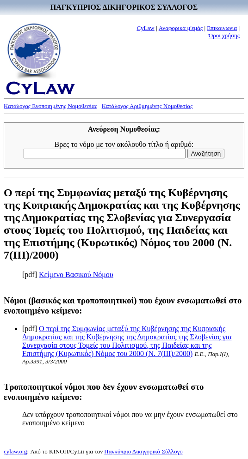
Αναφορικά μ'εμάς (181, 27)
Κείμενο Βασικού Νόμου (76, 274)
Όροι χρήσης (224, 35)
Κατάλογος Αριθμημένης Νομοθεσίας (147, 106)
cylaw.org (15, 451)
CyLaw (145, 27)
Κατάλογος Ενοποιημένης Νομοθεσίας (50, 106)
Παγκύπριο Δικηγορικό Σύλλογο (143, 451)
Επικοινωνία (222, 27)
